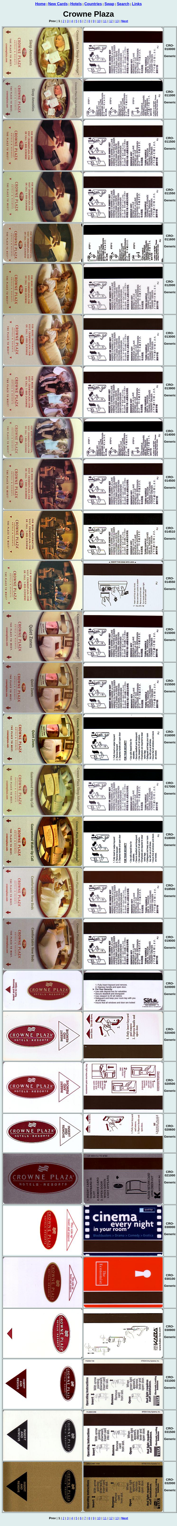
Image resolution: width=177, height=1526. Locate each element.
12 (111, 21)
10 (99, 21)
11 (105, 21)
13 (117, 21)
